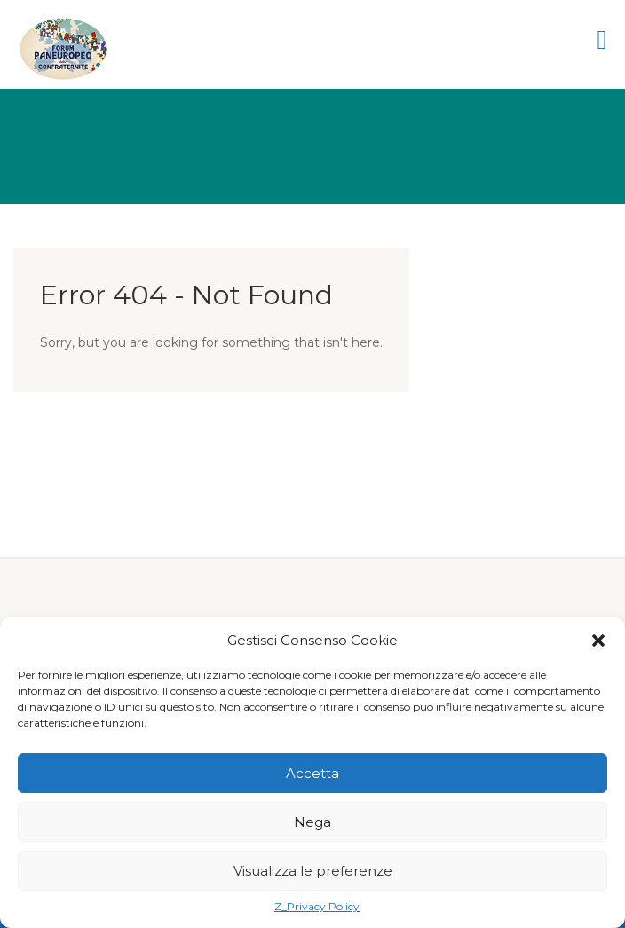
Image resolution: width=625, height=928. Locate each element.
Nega (312, 822)
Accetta (312, 773)
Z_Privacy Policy (317, 906)
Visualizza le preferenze (312, 870)
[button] (598, 640)
